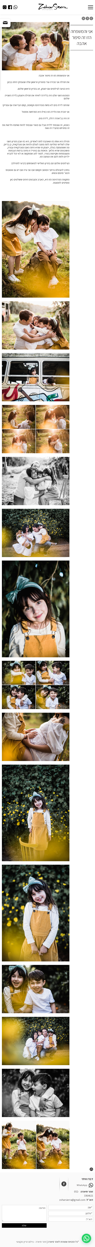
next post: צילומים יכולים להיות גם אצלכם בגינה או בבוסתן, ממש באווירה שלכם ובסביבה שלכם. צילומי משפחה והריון (87, 18)
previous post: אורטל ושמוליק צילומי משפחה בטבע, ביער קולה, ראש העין (91, 18)
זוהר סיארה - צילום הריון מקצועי (31, 1241)
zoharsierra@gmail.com (72, 1199)
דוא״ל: (89, 1199)
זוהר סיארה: (86, 1191)
